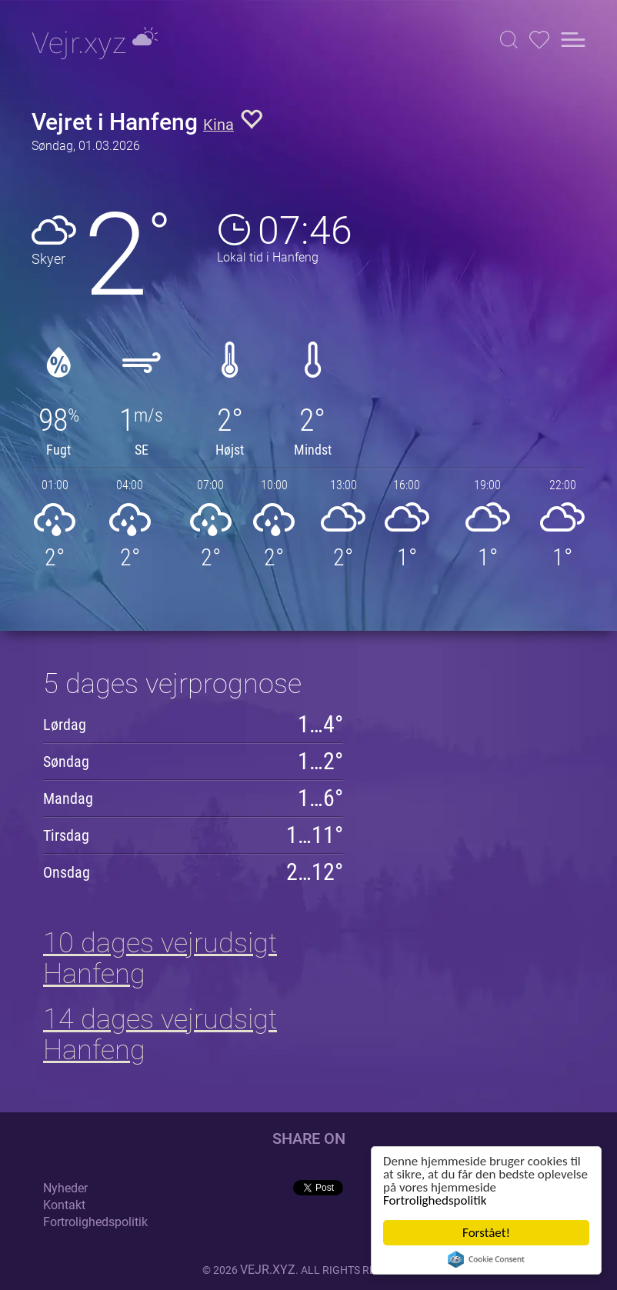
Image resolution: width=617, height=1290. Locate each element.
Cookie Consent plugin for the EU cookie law (486, 1259)
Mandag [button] (68, 798)
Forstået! (486, 1233)
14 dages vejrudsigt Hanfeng (160, 1034)
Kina (218, 125)
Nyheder (65, 1188)
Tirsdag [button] (66, 835)
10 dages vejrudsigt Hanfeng (160, 958)
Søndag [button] (66, 761)
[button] (509, 39)
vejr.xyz (267, 1269)
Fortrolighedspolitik (434, 1200)
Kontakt (64, 1205)
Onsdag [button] (66, 872)
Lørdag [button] (64, 724)
